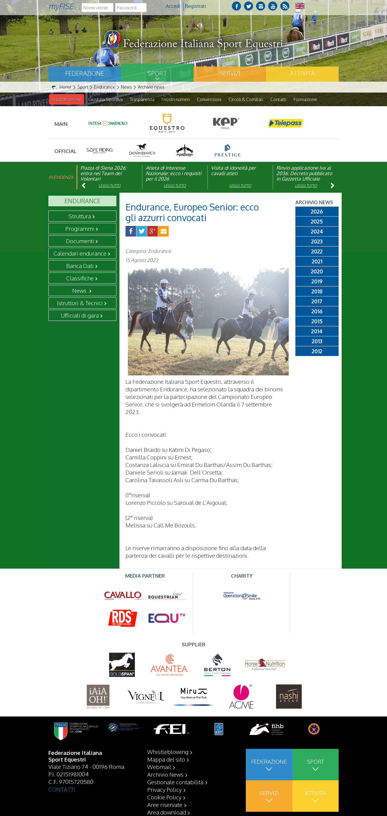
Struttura (80, 216)
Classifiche (80, 278)
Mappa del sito (166, 759)
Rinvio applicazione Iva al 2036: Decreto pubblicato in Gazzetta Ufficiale (304, 173)
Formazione (305, 99)
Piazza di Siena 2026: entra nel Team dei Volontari (103, 173)
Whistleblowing (167, 751)
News (80, 290)
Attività (302, 73)
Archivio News (165, 774)
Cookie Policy (164, 797)
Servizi (230, 73)
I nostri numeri (176, 99)
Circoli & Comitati (246, 99)
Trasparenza (142, 99)
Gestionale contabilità (175, 781)
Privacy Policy (164, 789)
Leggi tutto (110, 186)
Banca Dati (80, 265)
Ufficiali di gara (80, 315)
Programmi (79, 228)
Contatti (278, 99)
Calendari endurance (80, 253)
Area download (166, 812)
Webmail (159, 766)
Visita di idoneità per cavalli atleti (233, 171)
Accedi (173, 6)
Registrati (195, 6)
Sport (157, 73)
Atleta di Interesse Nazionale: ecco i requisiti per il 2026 (173, 173)
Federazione (84, 73)
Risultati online (66, 99)
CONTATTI (61, 789)
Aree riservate (164, 804)
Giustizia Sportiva (105, 99)
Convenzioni (209, 99)
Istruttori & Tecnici (80, 303)
